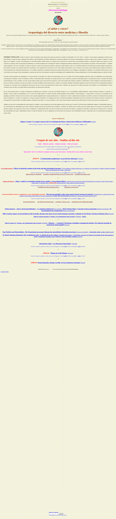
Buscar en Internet (53, 512)
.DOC (81, 124)
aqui (67, 149)
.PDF (67, 124)
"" (61, 158)
